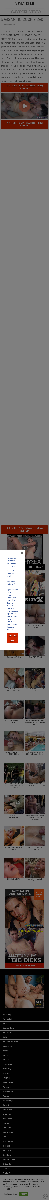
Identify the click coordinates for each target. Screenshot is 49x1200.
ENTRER (13, 635)
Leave (12, 641)
